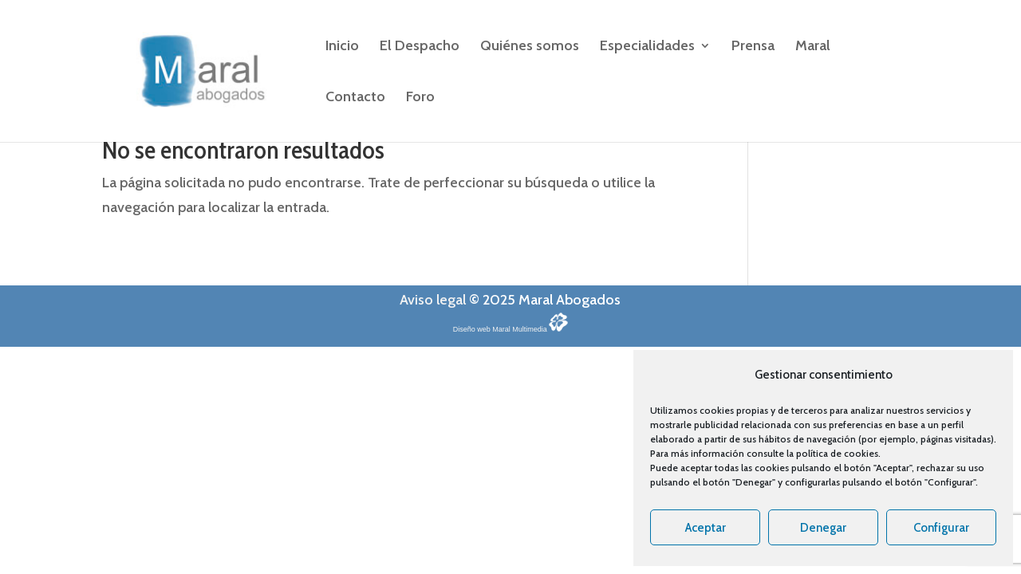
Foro (420, 98)
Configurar (941, 528)
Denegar (823, 528)
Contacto (355, 98)
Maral (812, 47)
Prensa (753, 47)
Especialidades (647, 47)
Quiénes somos (529, 47)
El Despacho (419, 47)
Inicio (342, 47)
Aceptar (705, 528)
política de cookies (837, 453)
